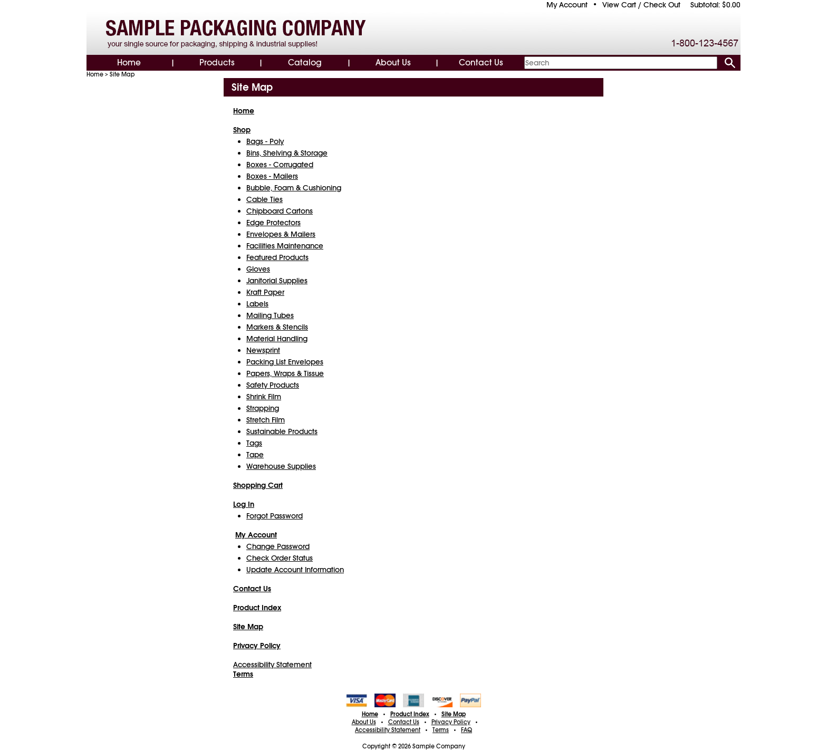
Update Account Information (295, 569)
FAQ (466, 730)
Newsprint (263, 350)
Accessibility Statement (272, 664)
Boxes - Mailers (272, 176)
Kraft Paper (265, 292)
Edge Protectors (273, 222)
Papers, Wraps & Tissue (285, 373)
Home (129, 62)
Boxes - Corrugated (279, 164)
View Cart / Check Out (641, 4)
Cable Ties (264, 199)
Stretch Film (265, 420)
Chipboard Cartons (279, 211)
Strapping (262, 408)
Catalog (305, 62)
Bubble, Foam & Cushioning (293, 188)
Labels (257, 304)
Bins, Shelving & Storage (287, 153)
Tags (254, 443)
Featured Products (277, 257)
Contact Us (481, 62)
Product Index (409, 714)
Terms (440, 730)
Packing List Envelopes (284, 362)
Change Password (278, 546)
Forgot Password (274, 516)
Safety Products (272, 385)
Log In (243, 504)
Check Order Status (279, 558)
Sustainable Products (282, 431)
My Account (567, 4)
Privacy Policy (450, 722)
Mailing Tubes (270, 315)
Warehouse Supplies (281, 466)
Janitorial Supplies (276, 280)
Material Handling (276, 338)
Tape (255, 454)
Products (217, 62)
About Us (393, 62)
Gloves (258, 269)
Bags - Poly (265, 141)
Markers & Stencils (277, 327)
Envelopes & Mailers (280, 234)
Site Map (122, 74)
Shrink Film (263, 396)
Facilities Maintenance (284, 246)
